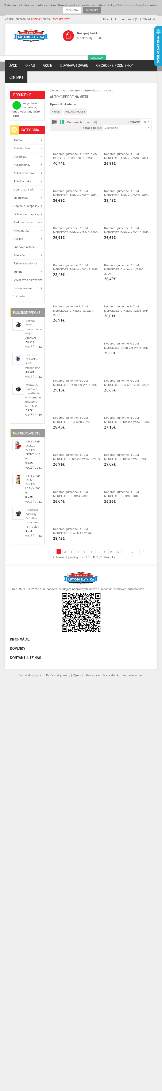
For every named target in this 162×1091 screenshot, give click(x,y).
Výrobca (78, 1087)
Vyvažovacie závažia (27, 280)
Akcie (47, 65)
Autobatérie (22, 148)
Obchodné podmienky (114, 65)
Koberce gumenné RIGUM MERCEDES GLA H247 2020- (123, 935)
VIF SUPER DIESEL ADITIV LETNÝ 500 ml (32, 484)
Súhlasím (92, 10)
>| (143, 963)
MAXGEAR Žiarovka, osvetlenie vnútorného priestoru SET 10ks (33, 395)
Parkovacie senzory (27, 222)
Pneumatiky (21, 231)
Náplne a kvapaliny (26, 206)
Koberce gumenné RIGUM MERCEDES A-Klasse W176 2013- (75, 276)
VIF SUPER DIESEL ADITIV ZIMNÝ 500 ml (32, 450)
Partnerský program (31, 1087)
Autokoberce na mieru (98, 90)
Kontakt (16, 77)
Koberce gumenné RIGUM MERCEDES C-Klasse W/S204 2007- (73, 525)
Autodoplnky (22, 165)
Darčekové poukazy (58, 1087)
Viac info (72, 10)
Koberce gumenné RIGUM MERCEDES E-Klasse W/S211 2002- (76, 771)
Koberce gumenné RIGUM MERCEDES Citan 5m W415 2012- (127, 606)
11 (125, 963)
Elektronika (21, 198)
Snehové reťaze (24, 247)
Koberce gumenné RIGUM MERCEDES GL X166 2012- (71, 935)
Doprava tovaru (74, 65)
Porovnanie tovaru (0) (82, 122)
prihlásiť (36, 19)
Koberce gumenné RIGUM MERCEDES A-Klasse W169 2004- (127, 194)
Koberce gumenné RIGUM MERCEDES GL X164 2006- (122, 853)
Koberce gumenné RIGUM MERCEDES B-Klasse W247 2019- (76, 441)
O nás (30, 65)
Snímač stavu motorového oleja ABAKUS (33, 329)
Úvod (13, 65)
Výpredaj (19, 296)
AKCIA (18, 140)
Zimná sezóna (23, 288)
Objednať (149, 19)
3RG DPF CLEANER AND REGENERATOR (33, 361)
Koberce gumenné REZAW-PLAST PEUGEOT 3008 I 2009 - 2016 (76, 194)
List (54, 123)
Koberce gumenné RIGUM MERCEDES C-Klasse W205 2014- (127, 523)
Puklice (18, 239)
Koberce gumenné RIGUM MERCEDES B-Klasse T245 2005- (76, 359)
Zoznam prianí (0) (127, 19)
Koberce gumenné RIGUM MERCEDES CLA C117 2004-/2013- (76, 688)
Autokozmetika (24, 173)
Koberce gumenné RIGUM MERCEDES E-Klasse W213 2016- (75, 853)
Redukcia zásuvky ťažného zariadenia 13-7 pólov (32, 518)
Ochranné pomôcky (27, 214)
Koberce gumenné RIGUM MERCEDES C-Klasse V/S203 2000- (123, 443)
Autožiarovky (22, 181)
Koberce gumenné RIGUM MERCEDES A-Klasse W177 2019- (126, 276)
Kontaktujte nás (132, 1087)
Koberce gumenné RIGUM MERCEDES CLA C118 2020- (123, 688)
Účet (106, 19)
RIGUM (56, 112)
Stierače (19, 255)
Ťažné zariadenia (25, 263)
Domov (54, 90)
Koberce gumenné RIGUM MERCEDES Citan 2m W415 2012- (76, 606)
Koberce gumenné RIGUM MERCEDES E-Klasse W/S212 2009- (128, 771)
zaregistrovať (61, 19)
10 (118, 963)
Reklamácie (93, 1087)
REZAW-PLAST (75, 112)
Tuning (18, 272)
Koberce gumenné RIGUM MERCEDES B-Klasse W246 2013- (127, 359)
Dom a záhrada (24, 190)
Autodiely (20, 157)
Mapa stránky (111, 1087)
